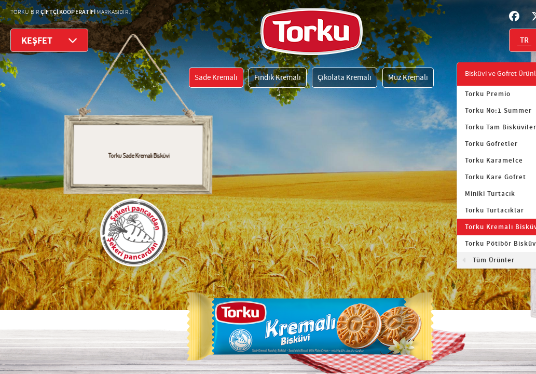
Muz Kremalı (408, 78)
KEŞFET (49, 40)
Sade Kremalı (216, 78)
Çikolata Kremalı (345, 78)
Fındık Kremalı (277, 78)
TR (524, 40)
